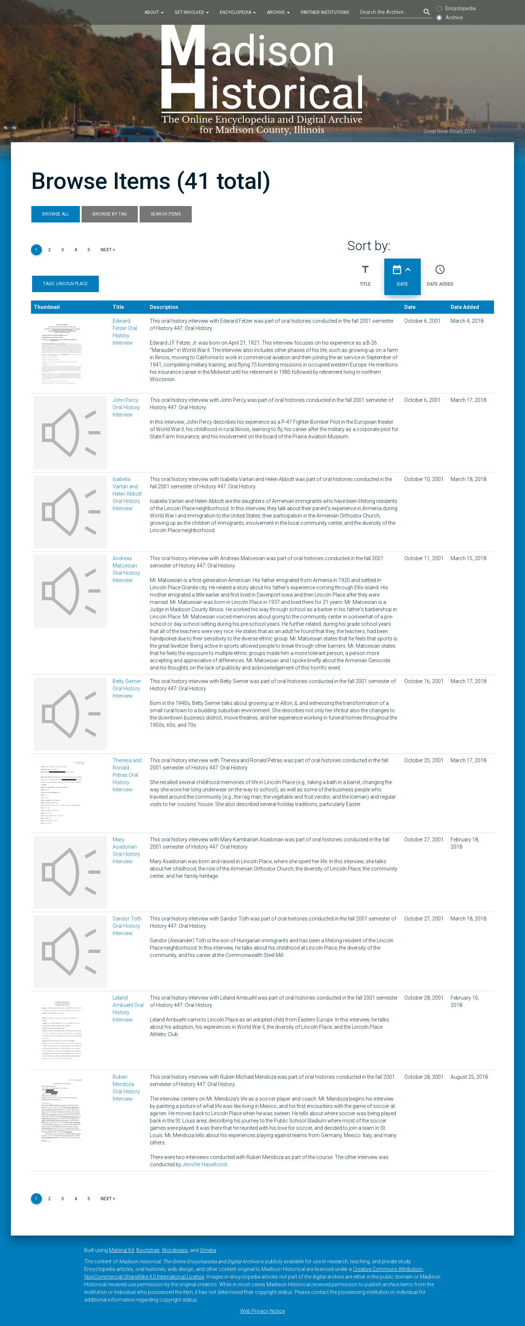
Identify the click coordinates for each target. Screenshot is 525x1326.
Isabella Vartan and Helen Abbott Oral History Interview (127, 493)
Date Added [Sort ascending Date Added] (440, 272)
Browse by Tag (110, 214)
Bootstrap (148, 1250)
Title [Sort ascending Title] (365, 272)
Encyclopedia (238, 12)
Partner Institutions (325, 12)
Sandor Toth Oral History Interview (127, 926)
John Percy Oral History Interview (126, 407)
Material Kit (121, 1250)
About (154, 12)
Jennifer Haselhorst (204, 1164)
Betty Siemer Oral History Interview (127, 688)
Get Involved (192, 12)
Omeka (208, 1250)
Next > (108, 249)
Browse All (55, 214)
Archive (278, 12)
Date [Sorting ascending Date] (402, 272)
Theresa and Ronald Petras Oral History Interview (127, 774)
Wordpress (175, 1250)
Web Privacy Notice (262, 1311)
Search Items (166, 214)
